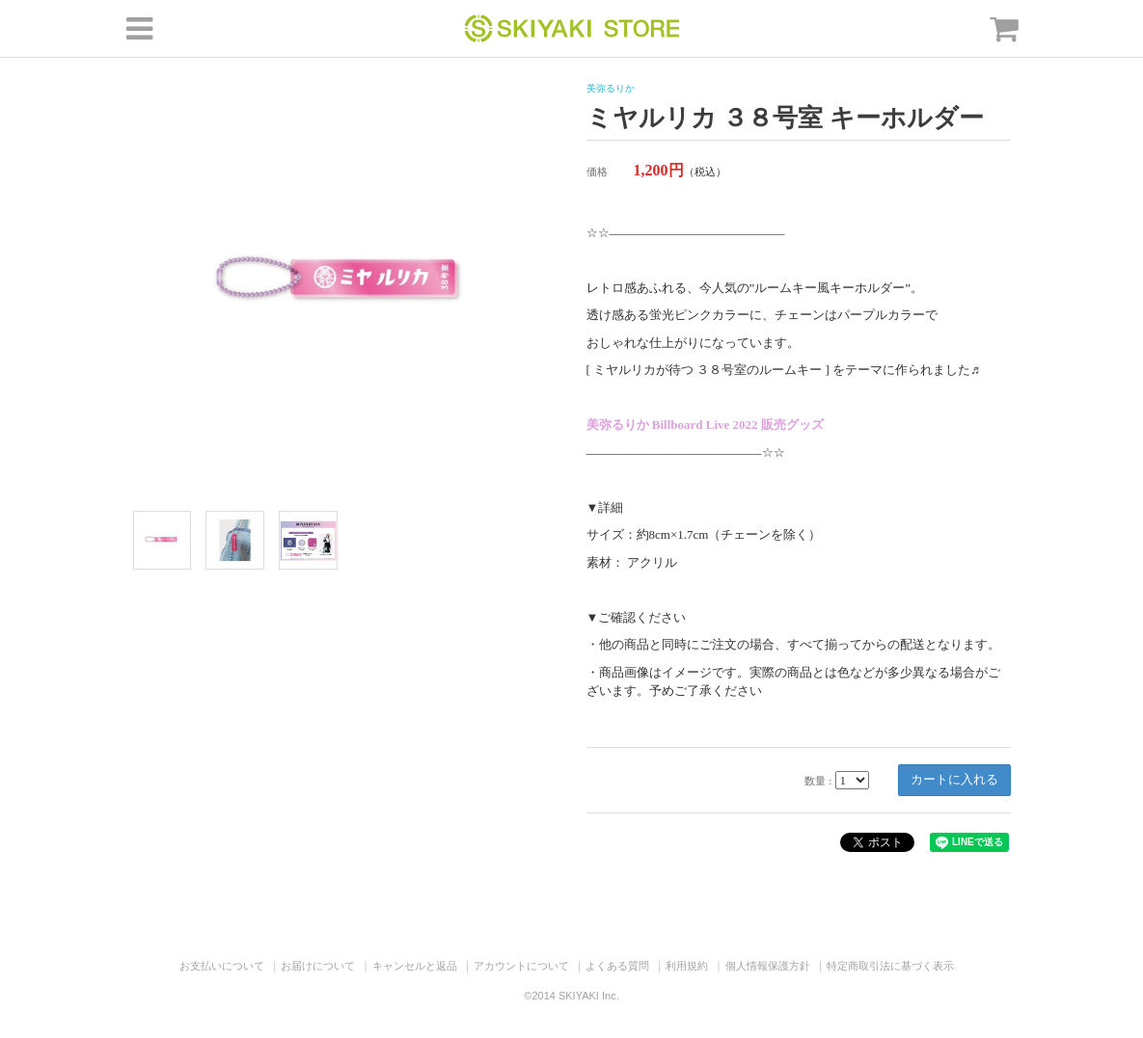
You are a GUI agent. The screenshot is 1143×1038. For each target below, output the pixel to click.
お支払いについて (221, 965)
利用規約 (687, 965)
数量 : (817, 780)
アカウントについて (521, 965)
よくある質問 (617, 965)
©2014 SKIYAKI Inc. (571, 995)
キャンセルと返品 (414, 965)
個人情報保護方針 (767, 965)
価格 (597, 171)
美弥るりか (610, 88)
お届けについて (318, 965)
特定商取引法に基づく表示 (890, 965)
